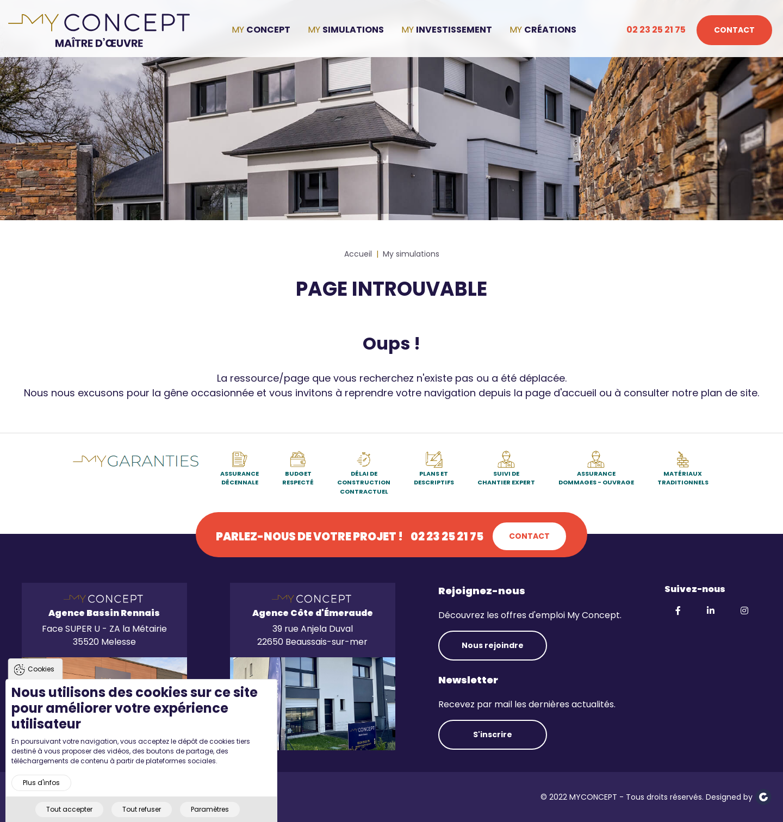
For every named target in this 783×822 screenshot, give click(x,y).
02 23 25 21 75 (656, 29)
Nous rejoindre (493, 645)
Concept (268, 29)
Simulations (353, 29)
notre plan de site (714, 393)
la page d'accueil (555, 393)
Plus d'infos (41, 801)
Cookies (41, 688)
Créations (550, 29)
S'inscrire (492, 734)
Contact (734, 29)
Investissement (454, 29)
